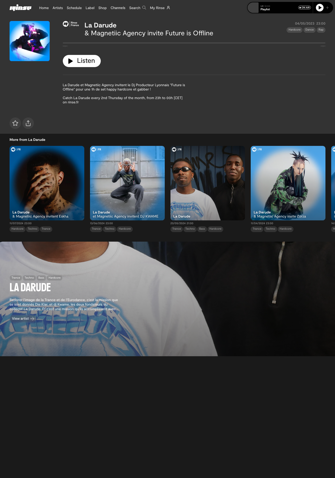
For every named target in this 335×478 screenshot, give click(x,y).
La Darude (101, 25)
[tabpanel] (194, 44)
